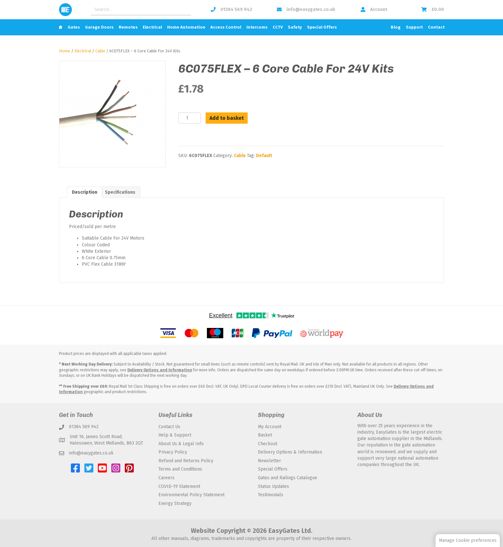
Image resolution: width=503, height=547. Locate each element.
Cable (100, 51)
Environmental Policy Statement (191, 495)
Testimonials (270, 495)
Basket (265, 435)
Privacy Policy (172, 452)
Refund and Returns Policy (185, 460)
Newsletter (269, 460)
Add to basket (226, 118)
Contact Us (169, 426)
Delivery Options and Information (159, 370)
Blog (396, 27)
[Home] (60, 27)
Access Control (225, 27)
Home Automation (186, 27)
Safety (295, 27)
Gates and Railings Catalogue (287, 478)
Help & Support (174, 435)
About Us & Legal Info (181, 443)
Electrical (152, 27)
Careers (166, 478)
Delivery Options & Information (290, 452)
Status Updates (273, 486)
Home (64, 51)
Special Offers (322, 27)
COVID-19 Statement (179, 486)
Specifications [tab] (120, 192)
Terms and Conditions (180, 469)
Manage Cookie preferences (468, 540)
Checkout (267, 443)
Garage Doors (99, 27)
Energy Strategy (175, 503)
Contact (436, 27)
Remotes (128, 27)
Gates (74, 27)
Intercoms (257, 27)
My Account (269, 426)
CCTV (278, 27)
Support (414, 27)
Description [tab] (84, 192)
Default (264, 155)
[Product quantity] (189, 118)
